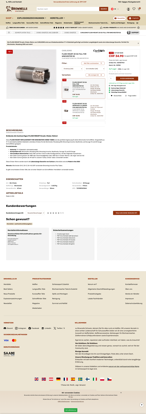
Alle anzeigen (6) (93, 75)
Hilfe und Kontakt (14, 2)
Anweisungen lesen (63, 234)
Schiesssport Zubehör (79, 23)
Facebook (33, 328)
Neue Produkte (9, 294)
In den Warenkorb (127, 78)
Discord (8, 328)
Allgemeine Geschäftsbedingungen (101, 289)
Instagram (20, 328)
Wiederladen (68, 23)
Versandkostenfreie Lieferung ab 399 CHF (69, 2)
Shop (8, 18)
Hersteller (56, 18)
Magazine (58, 23)
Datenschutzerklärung (133, 303)
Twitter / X (59, 328)
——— (137, 22)
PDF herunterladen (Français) (66, 240)
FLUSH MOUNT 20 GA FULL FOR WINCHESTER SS (79, 86)
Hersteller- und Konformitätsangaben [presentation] (19, 224)
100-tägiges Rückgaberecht (129, 2)
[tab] (19, 223)
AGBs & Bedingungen (64, 401)
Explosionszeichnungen (30, 18)
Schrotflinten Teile (46, 23)
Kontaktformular (131, 284)
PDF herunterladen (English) (65, 244)
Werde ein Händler (132, 294)
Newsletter (8, 303)
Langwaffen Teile (19, 23)
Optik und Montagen (118, 23)
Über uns (128, 289)
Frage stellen (130, 96)
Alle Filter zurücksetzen (91, 63)
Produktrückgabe (94, 294)
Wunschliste (134, 9)
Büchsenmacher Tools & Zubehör (99, 23)
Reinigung (130, 23)
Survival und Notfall (59, 303)
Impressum (129, 299)
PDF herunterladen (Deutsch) (66, 238)
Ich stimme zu (70, 410)
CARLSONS (67, 50)
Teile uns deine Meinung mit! (126, 213)
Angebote (135, 18)
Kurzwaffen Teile (32, 23)
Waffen (8, 23)
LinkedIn (46, 328)
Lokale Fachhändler (95, 299)
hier (72, 397)
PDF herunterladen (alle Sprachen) (67, 236)
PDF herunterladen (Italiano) (65, 242)
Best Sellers (8, 289)
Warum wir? (92, 284)
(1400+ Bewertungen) (79, 27)
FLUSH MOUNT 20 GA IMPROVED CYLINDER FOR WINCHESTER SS (79, 108)
